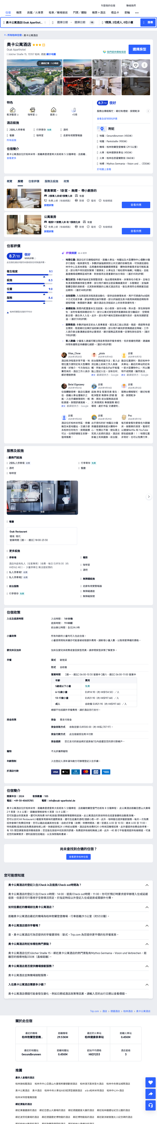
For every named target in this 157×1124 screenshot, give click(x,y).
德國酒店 (115, 1011)
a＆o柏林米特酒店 (94, 1090)
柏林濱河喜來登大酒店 (92, 1083)
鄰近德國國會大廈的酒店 (81, 1110)
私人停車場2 (15, 577)
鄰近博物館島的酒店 (83, 1117)
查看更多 (11, 158)
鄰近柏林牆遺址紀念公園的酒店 (113, 1110)
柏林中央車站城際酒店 (118, 1083)
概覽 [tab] (9, 181)
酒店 (104, 1011)
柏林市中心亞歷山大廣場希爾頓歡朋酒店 (56, 1083)
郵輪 (127, 12)
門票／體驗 (80, 12)
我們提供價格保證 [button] (116, 52)
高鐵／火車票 (35, 12)
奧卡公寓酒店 (19, 44)
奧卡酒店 (37, 1090)
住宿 (8, 12)
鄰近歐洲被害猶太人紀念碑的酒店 (114, 1117)
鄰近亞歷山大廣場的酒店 (52, 1110)
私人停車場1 (15, 572)
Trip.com (94, 1011)
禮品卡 (115, 12)
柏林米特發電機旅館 (26, 1097)
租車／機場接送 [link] (58, 12)
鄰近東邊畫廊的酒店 (26, 1110)
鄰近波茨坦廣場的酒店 (27, 1117)
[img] (34, 77)
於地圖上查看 (104, 169)
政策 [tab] (66, 181)
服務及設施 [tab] (51, 181)
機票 (19, 12)
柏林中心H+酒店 (115, 1090)
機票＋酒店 (99, 12)
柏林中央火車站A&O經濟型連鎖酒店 (63, 1090)
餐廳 (83, 468)
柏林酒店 (128, 1011)
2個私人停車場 (17, 463)
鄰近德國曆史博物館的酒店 (56, 1117)
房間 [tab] (20, 181)
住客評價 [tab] (33, 181)
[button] (121, 5)
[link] (108, 5)
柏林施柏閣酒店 (23, 1083)
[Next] (149, 497)
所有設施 (11, 140)
